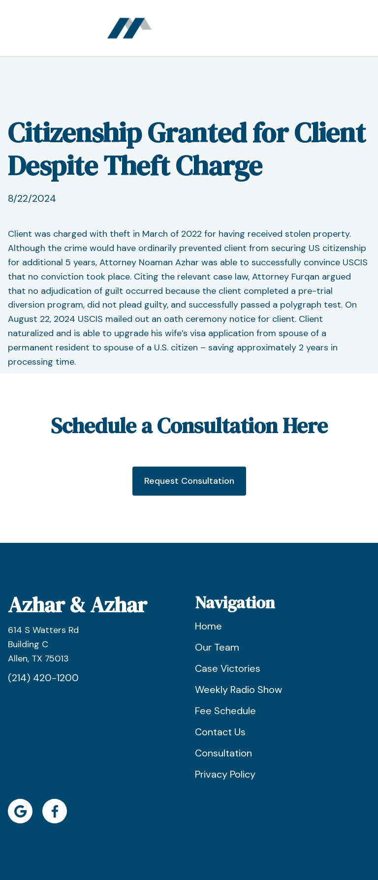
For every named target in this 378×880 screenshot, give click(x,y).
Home (208, 626)
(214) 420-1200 (43, 677)
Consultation (223, 753)
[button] (264, 28)
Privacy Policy (225, 774)
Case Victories (227, 668)
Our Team (217, 647)
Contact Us (220, 731)
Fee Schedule (225, 710)
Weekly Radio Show (238, 689)
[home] (129, 28)
